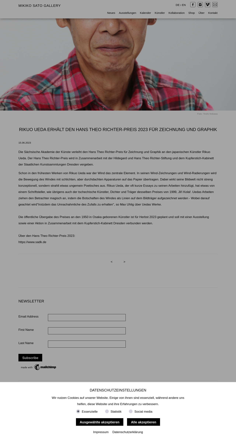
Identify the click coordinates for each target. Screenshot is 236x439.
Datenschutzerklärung (127, 432)
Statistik (116, 411)
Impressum (101, 432)
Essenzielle (90, 411)
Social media (143, 411)
